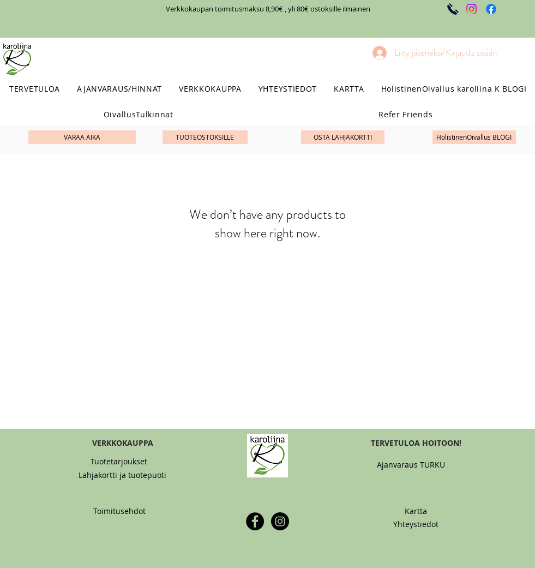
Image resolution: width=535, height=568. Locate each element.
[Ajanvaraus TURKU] (411, 464)
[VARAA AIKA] (82, 137)
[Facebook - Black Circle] (255, 521)
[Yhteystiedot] (415, 524)
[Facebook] (491, 9)
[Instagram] (471, 9)
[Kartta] (415, 511)
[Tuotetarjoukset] (119, 461)
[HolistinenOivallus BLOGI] (474, 137)
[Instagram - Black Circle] (280, 521)
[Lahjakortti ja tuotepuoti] (122, 475)
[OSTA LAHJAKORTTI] (342, 137)
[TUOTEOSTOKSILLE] (205, 137)
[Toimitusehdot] (119, 511)
